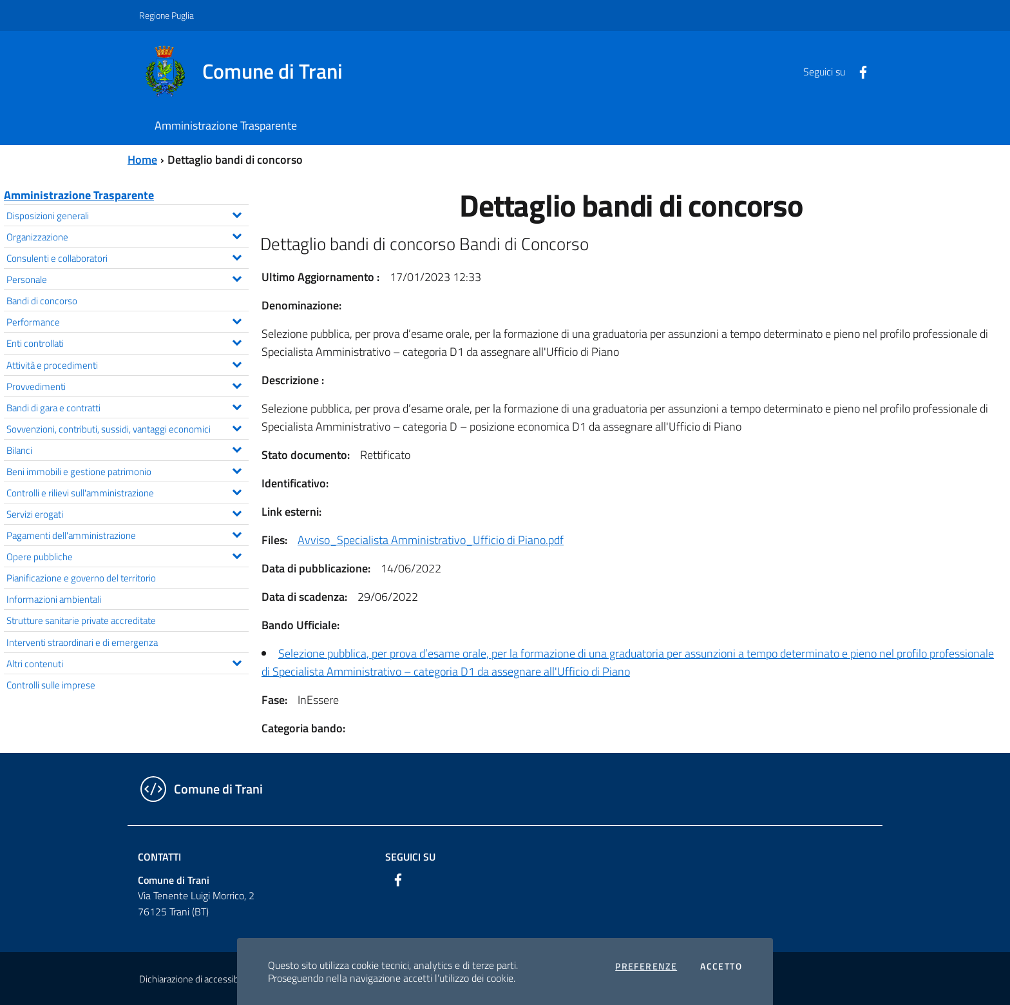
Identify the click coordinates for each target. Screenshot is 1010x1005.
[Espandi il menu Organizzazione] (236, 234)
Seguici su (410, 856)
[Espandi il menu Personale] (236, 277)
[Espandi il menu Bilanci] (236, 448)
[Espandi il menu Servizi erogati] (236, 512)
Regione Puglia (166, 15)
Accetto (721, 966)
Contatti (159, 856)
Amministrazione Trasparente (79, 195)
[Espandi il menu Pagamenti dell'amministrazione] (236, 533)
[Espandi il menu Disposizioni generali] (236, 213)
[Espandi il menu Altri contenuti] (236, 661)
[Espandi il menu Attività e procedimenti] (236, 363)
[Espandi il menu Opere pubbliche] (236, 554)
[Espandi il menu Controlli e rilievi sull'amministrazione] (236, 490)
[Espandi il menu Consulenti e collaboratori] (236, 256)
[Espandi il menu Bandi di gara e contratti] (236, 405)
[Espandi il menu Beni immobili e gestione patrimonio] (236, 469)
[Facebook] (858, 71)
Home (142, 159)
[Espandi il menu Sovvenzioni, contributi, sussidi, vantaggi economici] (236, 426)
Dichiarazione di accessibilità (195, 978)
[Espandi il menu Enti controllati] (236, 341)
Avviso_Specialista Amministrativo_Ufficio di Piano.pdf (431, 540)
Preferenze (646, 966)
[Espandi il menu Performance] (236, 319)
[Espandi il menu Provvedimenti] (236, 384)
